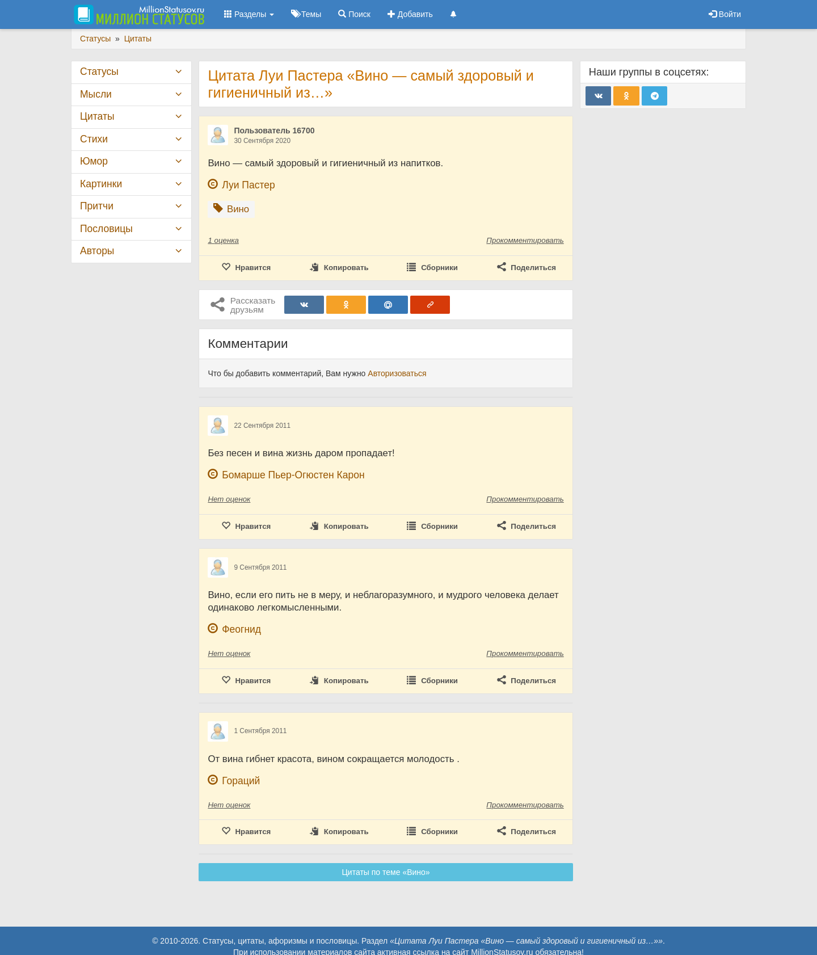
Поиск (354, 14)
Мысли (96, 94)
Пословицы (106, 228)
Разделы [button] (249, 14)
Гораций (241, 780)
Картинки (101, 184)
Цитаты (97, 116)
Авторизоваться (397, 373)
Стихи (94, 139)
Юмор (94, 161)
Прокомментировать (524, 240)
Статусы (99, 71)
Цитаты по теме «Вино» (386, 872)
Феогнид (241, 629)
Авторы (97, 250)
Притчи (96, 206)
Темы (306, 14)
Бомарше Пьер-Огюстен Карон (293, 475)
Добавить (410, 14)
